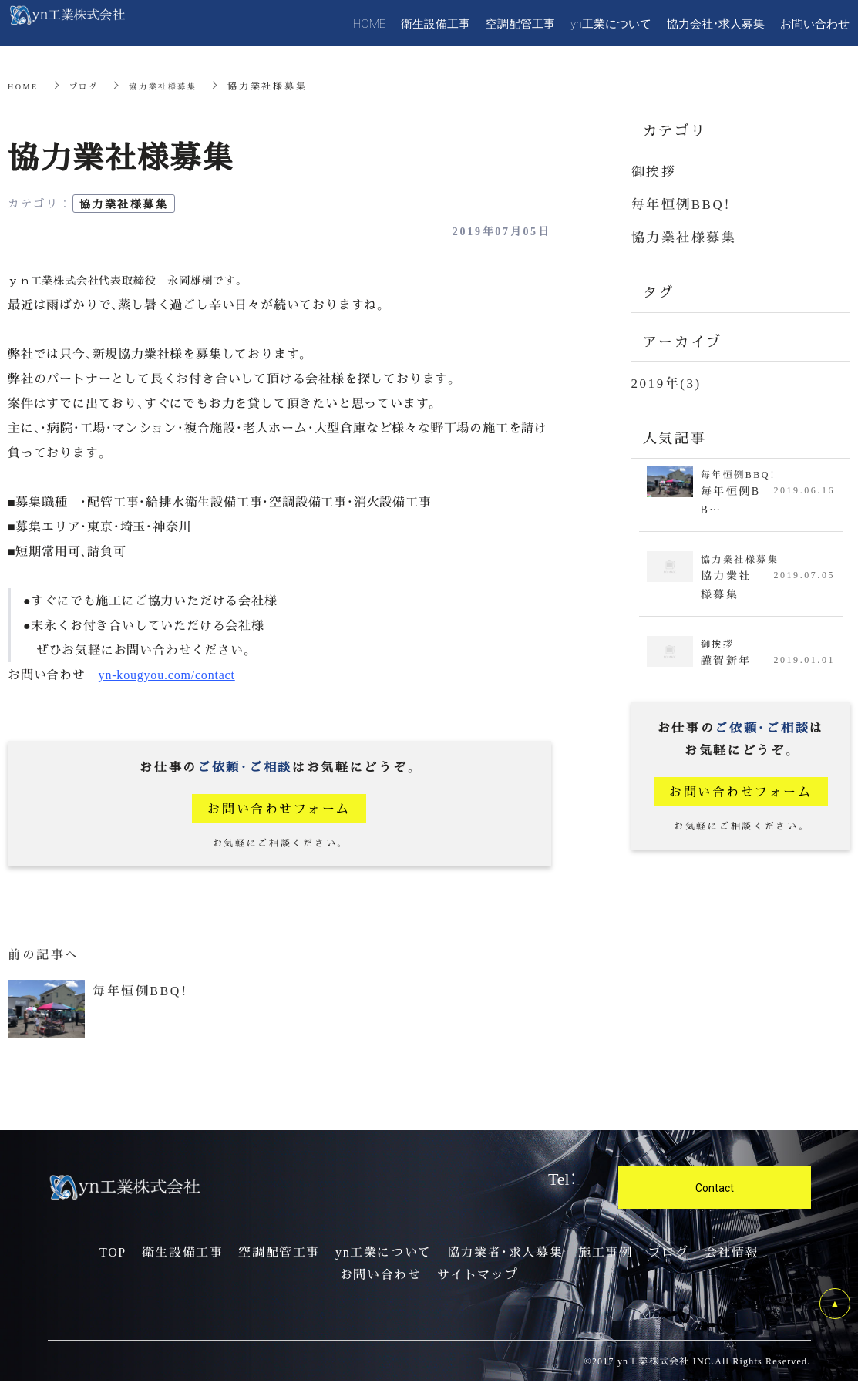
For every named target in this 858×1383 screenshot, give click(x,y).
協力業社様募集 (178, 85)
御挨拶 (655, 170)
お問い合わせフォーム (279, 808)
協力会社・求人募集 (716, 23)
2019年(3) (668, 382)
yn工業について (383, 1255)
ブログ (91, 85)
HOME (25, 85)
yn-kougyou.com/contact (167, 674)
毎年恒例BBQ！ (685, 203)
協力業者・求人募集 (505, 1255)
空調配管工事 (279, 1255)
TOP (112, 1255)
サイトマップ (478, 1276)
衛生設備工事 (183, 1255)
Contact (714, 1189)
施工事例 (605, 1255)
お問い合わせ (381, 1276)
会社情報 (732, 1255)
